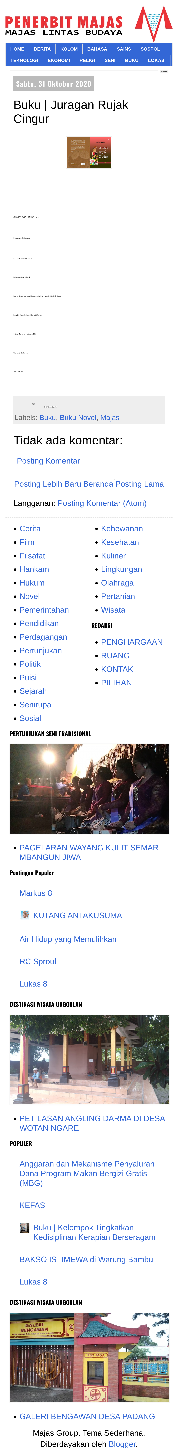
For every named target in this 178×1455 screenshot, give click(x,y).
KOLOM (69, 49)
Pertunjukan (41, 650)
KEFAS (32, 1205)
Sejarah (33, 690)
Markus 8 (36, 893)
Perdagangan (43, 636)
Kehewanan (122, 528)
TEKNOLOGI (24, 60)
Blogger (122, 1443)
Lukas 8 (33, 983)
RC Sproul (38, 961)
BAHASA (97, 49)
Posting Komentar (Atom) (102, 503)
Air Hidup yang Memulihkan (68, 939)
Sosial (30, 718)
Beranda (98, 483)
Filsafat (32, 555)
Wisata (113, 609)
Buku (48, 417)
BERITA (42, 49)
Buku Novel (78, 417)
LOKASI (157, 60)
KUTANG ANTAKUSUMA (77, 915)
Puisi (28, 677)
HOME (17, 49)
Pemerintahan (44, 609)
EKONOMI (59, 60)
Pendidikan (39, 623)
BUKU (131, 60)
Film (27, 542)
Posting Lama (139, 483)
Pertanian (118, 596)
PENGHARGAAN (132, 641)
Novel (30, 596)
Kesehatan (120, 542)
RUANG (115, 655)
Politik (30, 663)
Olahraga (117, 582)
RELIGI (87, 60)
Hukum (32, 582)
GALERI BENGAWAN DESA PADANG (87, 1416)
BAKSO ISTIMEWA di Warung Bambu (86, 1259)
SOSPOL (150, 49)
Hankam (34, 569)
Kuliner (113, 555)
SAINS (124, 49)
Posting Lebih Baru (47, 483)
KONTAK (117, 669)
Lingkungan (121, 569)
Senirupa (35, 704)
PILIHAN (116, 682)
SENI (110, 60)
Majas (109, 417)
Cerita (30, 528)
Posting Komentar (48, 460)
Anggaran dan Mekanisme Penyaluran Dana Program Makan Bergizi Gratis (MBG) (87, 1173)
